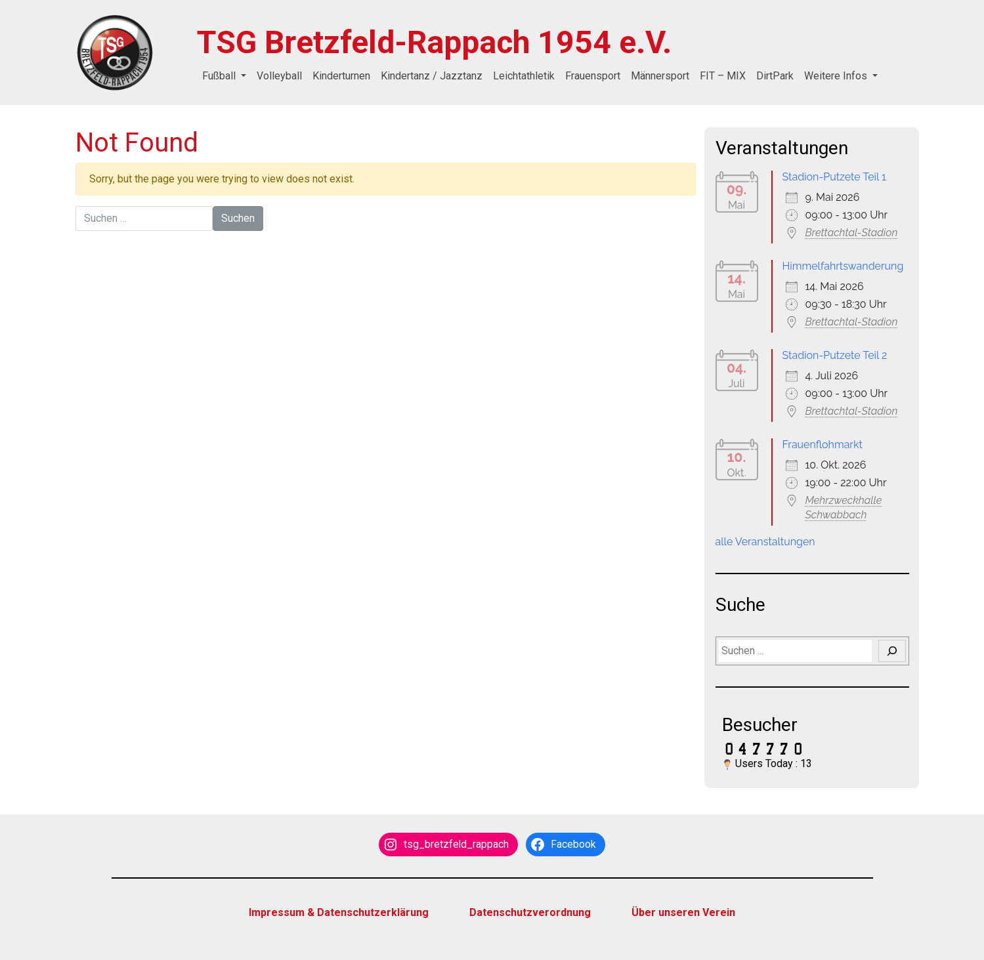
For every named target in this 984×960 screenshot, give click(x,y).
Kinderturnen (341, 76)
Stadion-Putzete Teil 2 (835, 355)
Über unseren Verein (683, 912)
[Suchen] (892, 651)
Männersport (660, 76)
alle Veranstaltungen (765, 541)
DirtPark (775, 76)
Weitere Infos (837, 76)
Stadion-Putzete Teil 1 (834, 177)
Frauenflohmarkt (822, 444)
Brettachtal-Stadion (851, 232)
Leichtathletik (524, 76)
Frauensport (592, 76)
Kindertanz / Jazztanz (431, 76)
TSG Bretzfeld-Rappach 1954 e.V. (434, 42)
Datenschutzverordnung (530, 912)
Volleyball (279, 76)
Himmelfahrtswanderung (843, 266)
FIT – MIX (723, 76)
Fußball (220, 76)
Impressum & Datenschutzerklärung (339, 912)
